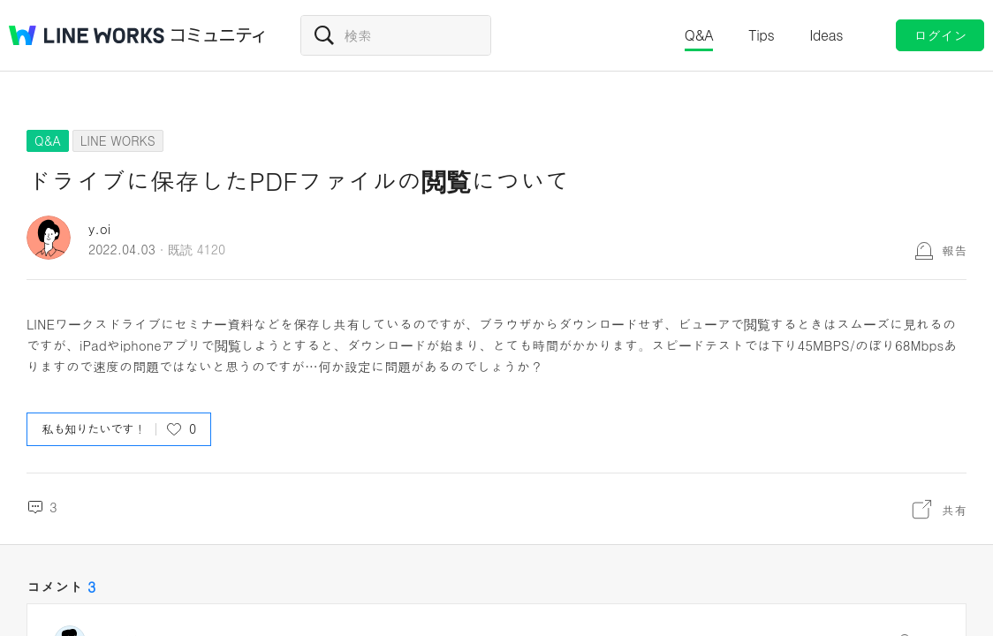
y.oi (99, 228)
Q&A (699, 35)
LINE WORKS (117, 140)
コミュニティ (218, 35)
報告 (954, 250)
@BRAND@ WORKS (86, 35)
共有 (954, 510)
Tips (761, 35)
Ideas (826, 35)
